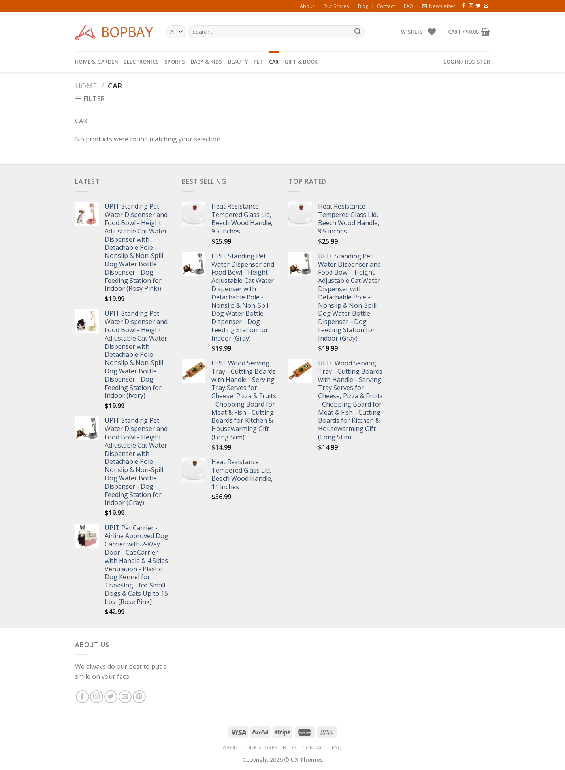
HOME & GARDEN (96, 61)
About (307, 5)
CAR (274, 61)
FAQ (408, 5)
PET (259, 61)
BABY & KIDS (206, 61)
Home (86, 85)
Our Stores (336, 5)
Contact (386, 5)
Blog (363, 5)
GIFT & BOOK (301, 61)
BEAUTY (238, 61)
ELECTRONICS (141, 61)
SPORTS (174, 61)
